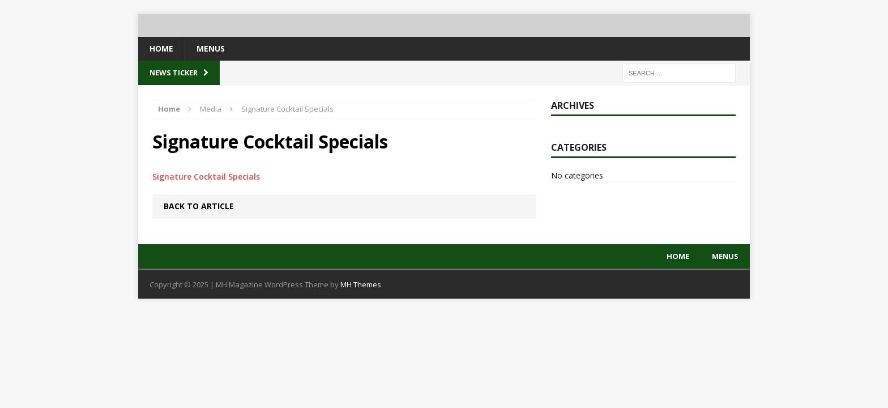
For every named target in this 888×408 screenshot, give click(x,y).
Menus (211, 48)
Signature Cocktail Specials (206, 176)
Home (161, 48)
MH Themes (360, 284)
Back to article (199, 206)
